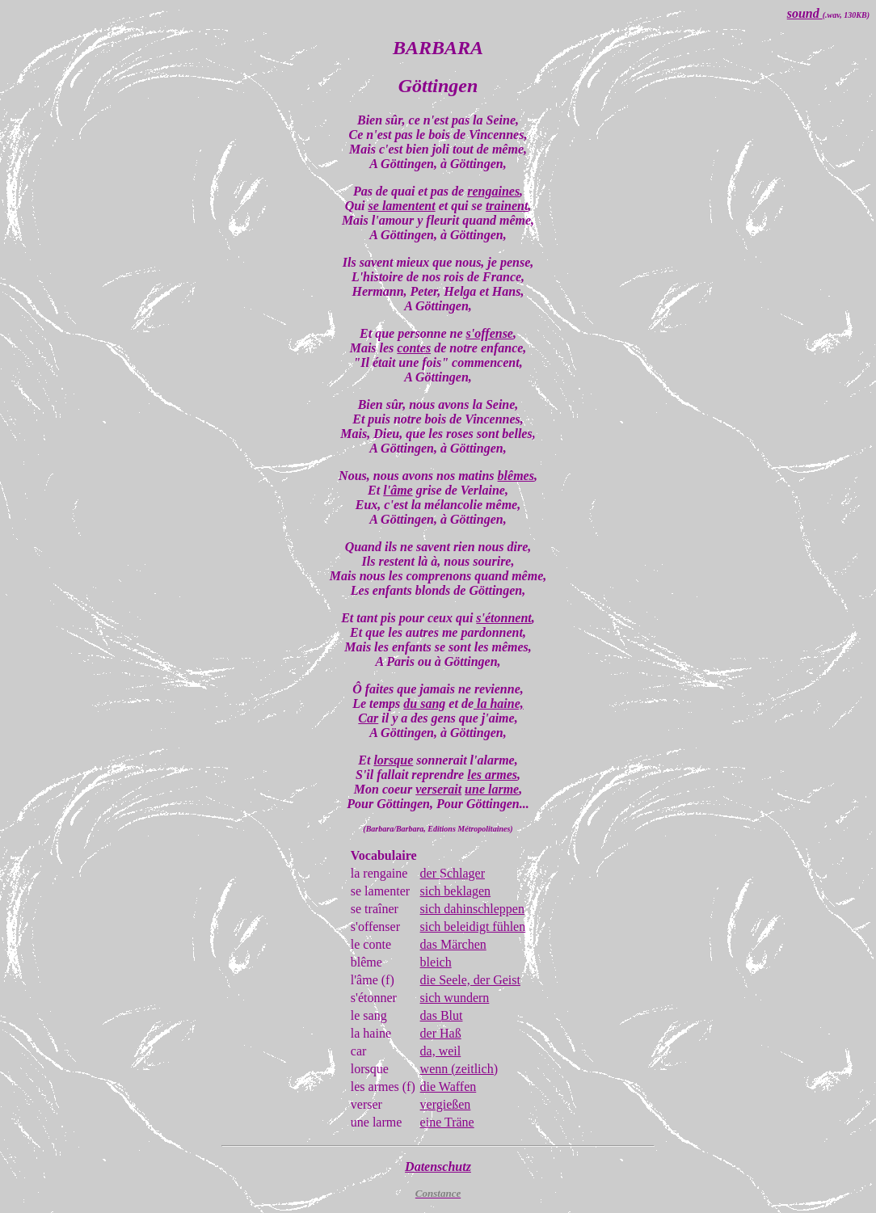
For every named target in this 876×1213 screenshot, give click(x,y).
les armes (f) (383, 1086)
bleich (436, 962)
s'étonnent (503, 618)
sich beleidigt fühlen (473, 926)
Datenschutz (438, 1166)
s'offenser (375, 926)
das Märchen (453, 944)
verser (366, 1104)
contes (414, 348)
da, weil (440, 1051)
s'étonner (374, 998)
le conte (371, 944)
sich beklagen (455, 891)
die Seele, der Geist (470, 980)
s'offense (489, 333)
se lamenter (380, 891)
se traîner (374, 909)
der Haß (440, 1033)
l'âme (397, 490)
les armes (492, 774)
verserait (438, 789)
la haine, (499, 703)
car (359, 1051)
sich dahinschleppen (472, 909)
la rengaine (379, 873)
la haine (371, 1033)
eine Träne (447, 1122)
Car (368, 718)
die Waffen (448, 1086)
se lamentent (402, 206)
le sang (369, 1015)
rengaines (493, 191)
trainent (507, 206)
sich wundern (455, 998)
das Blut (441, 1015)
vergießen (445, 1104)
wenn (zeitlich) (459, 1069)
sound (805, 13)
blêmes (516, 475)
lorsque (393, 760)
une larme (492, 789)
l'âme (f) (372, 980)
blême (366, 962)
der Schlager (452, 873)
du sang (424, 703)
